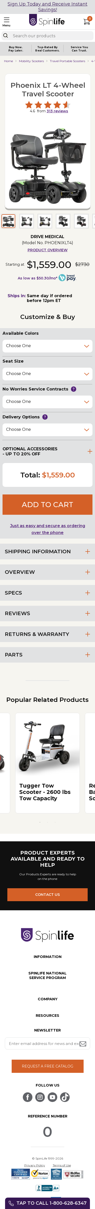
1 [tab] (40, 822)
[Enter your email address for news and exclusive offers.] (47, 1043)
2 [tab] (47, 822)
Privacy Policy (34, 1165)
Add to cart (47, 504)
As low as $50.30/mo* (37, 278)
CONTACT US (47, 894)
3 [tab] (55, 822)
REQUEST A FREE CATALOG (47, 1066)
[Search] (5, 35)
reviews (57, 111)
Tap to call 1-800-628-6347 (51, 1203)
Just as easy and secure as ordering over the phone (47, 529)
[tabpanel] (47, 763)
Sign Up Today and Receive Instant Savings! (47, 6)
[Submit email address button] (83, 1044)
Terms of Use (62, 1165)
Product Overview (48, 250)
